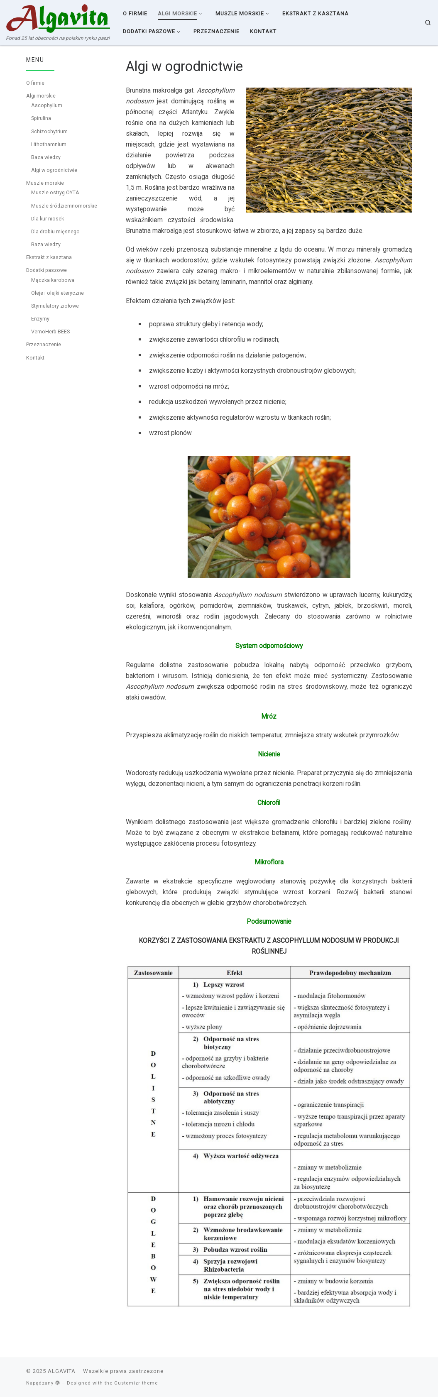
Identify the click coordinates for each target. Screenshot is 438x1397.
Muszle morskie (45, 183)
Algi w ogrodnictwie (54, 170)
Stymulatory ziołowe (55, 306)
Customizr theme (136, 1383)
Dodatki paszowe (46, 270)
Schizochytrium (49, 131)
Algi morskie (41, 96)
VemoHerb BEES (50, 331)
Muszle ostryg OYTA (55, 192)
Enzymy (40, 319)
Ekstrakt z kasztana (49, 257)
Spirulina (41, 118)
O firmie (35, 83)
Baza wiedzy (46, 157)
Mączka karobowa (52, 280)
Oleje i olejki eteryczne (57, 293)
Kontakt (35, 358)
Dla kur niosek (47, 218)
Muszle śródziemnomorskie (64, 206)
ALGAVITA (62, 1371)
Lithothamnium (48, 144)
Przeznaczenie (43, 344)
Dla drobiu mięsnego (55, 231)
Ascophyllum (46, 105)
